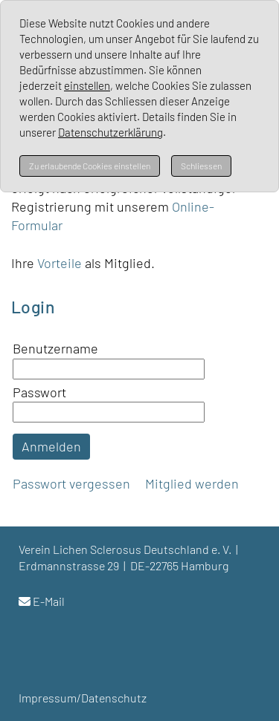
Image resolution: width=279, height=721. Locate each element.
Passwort (39, 392)
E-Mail (49, 601)
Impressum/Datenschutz (83, 698)
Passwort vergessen (71, 483)
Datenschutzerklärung (110, 132)
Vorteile (61, 263)
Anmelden (51, 446)
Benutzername (55, 348)
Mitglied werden (192, 483)
